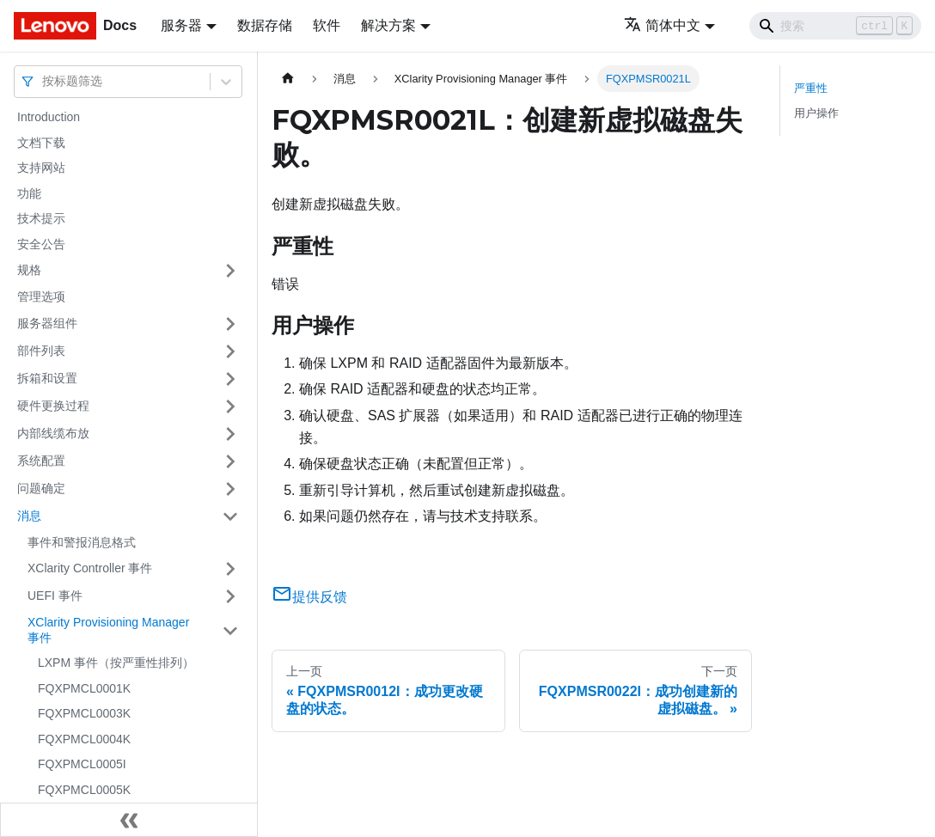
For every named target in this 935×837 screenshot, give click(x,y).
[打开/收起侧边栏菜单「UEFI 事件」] (230, 596)
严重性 (811, 88)
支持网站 (41, 167)
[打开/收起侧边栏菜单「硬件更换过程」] (230, 406)
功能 (29, 193)
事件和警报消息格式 (82, 542)
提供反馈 (309, 597)
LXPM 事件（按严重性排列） (116, 662)
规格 (29, 270)
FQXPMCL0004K (84, 739)
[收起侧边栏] (129, 820)
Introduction (48, 117)
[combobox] (44, 81)
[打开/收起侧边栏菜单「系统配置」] (230, 461)
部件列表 (41, 350)
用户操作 (816, 113)
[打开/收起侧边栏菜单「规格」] (230, 270)
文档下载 (41, 143)
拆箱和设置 (47, 378)
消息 (29, 515)
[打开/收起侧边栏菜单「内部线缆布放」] (230, 434)
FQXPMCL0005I (82, 764)
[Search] (835, 26)
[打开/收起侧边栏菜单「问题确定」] (230, 489)
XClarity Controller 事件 (90, 568)
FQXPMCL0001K (84, 688)
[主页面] (288, 78)
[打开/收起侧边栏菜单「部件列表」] (230, 351)
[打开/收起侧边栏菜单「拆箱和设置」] (230, 379)
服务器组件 (47, 323)
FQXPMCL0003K (84, 713)
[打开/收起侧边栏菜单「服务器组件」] (230, 324)
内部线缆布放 (53, 433)
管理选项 (41, 296)
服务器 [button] (181, 25)
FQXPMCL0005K (84, 790)
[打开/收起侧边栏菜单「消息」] (230, 516)
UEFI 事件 (55, 595)
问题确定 (41, 488)
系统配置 (41, 460)
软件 (326, 25)
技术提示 (41, 218)
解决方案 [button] (388, 25)
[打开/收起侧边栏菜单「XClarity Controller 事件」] (230, 569)
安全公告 (41, 244)
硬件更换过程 (53, 405)
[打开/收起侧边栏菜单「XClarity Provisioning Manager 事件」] (230, 630)
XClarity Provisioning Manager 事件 (108, 630)
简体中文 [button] (662, 25)
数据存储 (264, 25)
